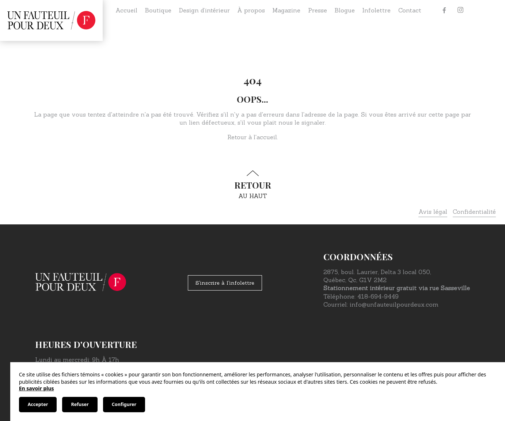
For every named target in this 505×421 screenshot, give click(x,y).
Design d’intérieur (204, 10)
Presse (317, 10)
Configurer (124, 404)
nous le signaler (301, 122)
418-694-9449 (378, 296)
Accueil (126, 10)
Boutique (158, 10)
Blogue (344, 10)
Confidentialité (474, 211)
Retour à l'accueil (252, 137)
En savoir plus (36, 388)
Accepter (38, 404)
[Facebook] (444, 10)
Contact (409, 10)
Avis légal (432, 211)
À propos (251, 10)
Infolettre (376, 10)
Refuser (79, 404)
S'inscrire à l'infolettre (224, 283)
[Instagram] (460, 10)
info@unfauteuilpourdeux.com (394, 304)
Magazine (286, 10)
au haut (252, 184)
